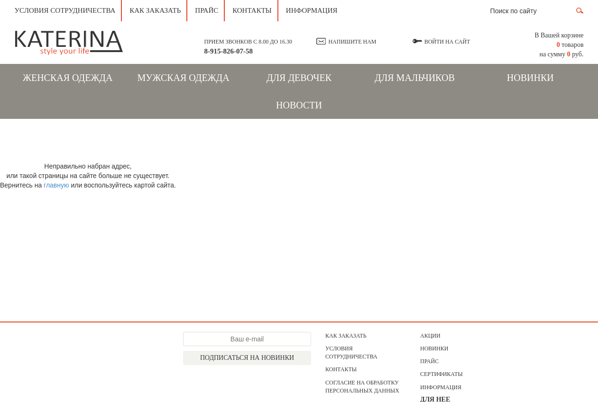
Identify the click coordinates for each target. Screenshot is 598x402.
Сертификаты (441, 374)
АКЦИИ (430, 335)
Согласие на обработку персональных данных (362, 386)
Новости (299, 105)
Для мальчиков (415, 77)
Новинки (530, 77)
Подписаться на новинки (247, 357)
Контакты (252, 10)
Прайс (206, 10)
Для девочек (299, 77)
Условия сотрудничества (65, 10)
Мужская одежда (184, 77)
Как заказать (155, 10)
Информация (312, 10)
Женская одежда (67, 77)
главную (56, 185)
